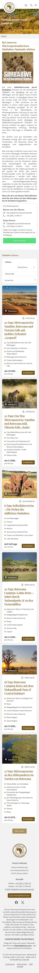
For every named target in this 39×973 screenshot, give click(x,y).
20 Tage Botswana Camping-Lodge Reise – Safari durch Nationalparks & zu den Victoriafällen (19, 596)
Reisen (4, 36)
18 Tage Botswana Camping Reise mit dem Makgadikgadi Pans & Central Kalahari (18, 687)
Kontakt (20, 966)
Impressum (10, 964)
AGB (31, 964)
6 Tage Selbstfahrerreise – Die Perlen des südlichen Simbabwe (19, 509)
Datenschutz (22, 964)
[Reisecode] (19, 274)
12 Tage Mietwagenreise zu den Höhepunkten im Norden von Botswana (19, 775)
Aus (8, 117)
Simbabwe (6, 90)
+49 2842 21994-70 (23, 883)
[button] (26, 5)
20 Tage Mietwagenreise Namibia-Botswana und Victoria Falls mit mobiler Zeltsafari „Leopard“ (19, 330)
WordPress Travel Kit (20, 959)
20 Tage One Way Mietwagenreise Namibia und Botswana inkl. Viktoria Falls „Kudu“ (19, 421)
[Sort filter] (19, 280)
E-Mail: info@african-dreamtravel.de (19, 889)
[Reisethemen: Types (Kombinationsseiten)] (25, 267)
